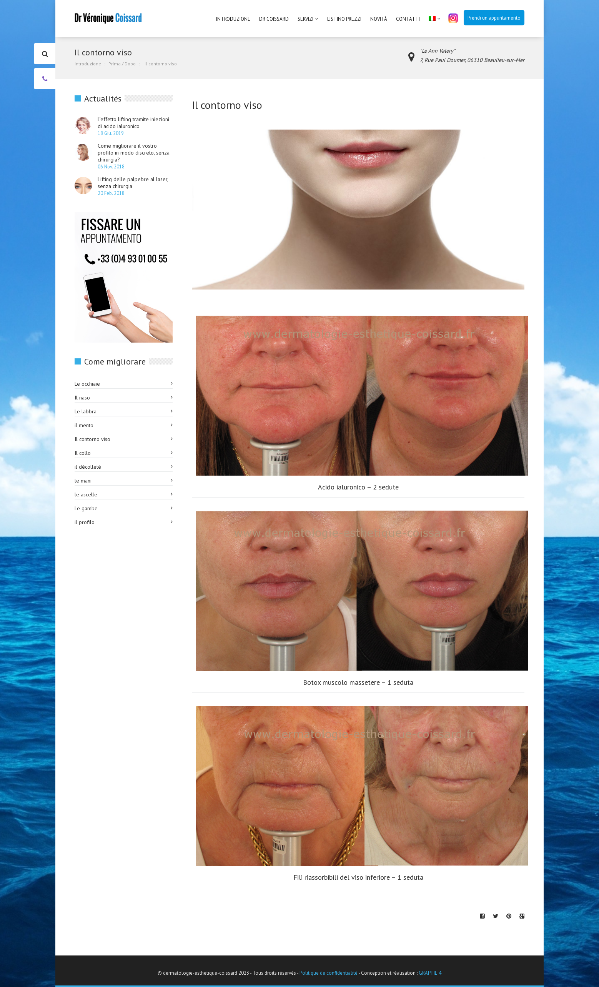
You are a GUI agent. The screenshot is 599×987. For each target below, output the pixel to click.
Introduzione (233, 19)
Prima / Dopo (122, 64)
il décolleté (88, 466)
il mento (84, 425)
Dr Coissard (274, 19)
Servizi (305, 19)
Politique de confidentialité (329, 973)
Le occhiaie (87, 383)
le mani (83, 480)
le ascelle (86, 494)
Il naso (82, 397)
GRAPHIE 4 (430, 973)
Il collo (83, 452)
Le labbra (86, 411)
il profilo (85, 522)
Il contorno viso (92, 439)
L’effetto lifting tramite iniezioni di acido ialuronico (133, 123)
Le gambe (86, 508)
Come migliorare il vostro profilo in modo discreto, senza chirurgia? (134, 152)
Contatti (408, 19)
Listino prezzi (344, 19)
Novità (378, 19)
